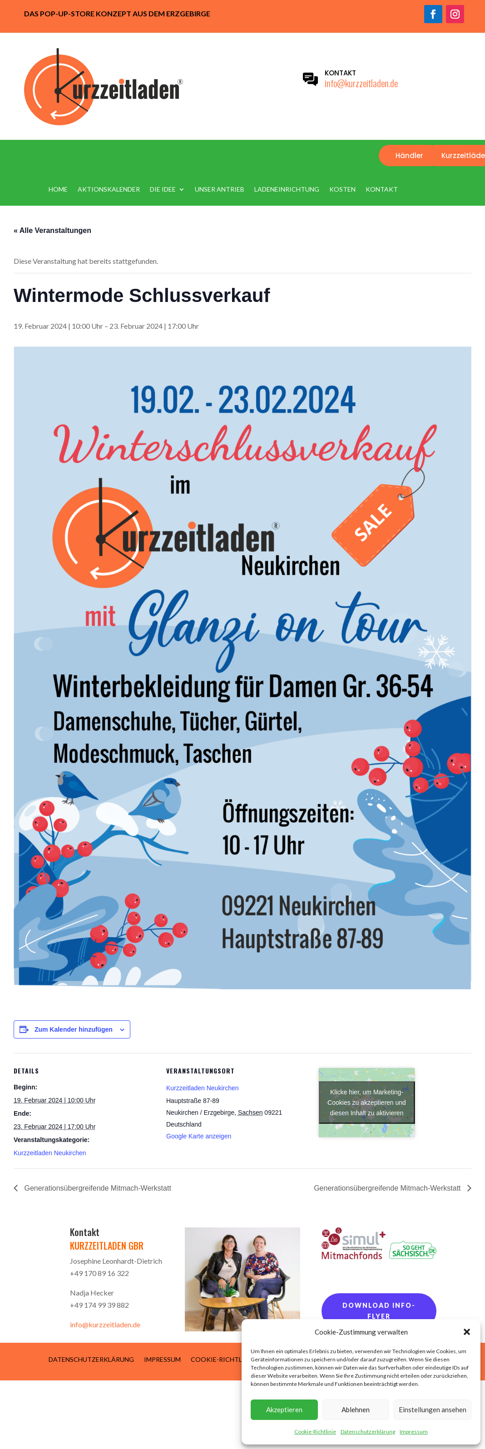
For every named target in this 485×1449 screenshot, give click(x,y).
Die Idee (163, 189)
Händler (409, 155)
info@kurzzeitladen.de (361, 83)
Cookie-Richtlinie (315, 1431)
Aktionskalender (109, 189)
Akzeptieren (284, 1409)
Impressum (414, 1431)
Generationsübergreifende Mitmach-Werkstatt (96, 1188)
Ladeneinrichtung (286, 189)
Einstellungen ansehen (432, 1409)
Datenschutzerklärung (368, 1431)
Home (58, 189)
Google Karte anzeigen (198, 1136)
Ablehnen (355, 1409)
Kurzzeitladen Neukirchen (50, 1153)
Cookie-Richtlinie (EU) (229, 1359)
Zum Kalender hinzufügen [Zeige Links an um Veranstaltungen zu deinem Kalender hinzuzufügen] (74, 1029)
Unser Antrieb (219, 189)
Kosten (342, 189)
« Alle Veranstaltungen (52, 230)
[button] (466, 1331)
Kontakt (382, 189)
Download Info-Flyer (379, 1310)
